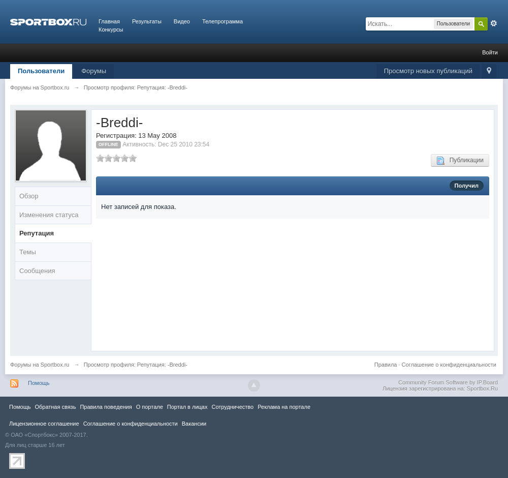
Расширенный (494, 23)
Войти (490, 52)
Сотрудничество (232, 407)
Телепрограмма (222, 21)
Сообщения (37, 271)
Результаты (147, 21)
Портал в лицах (187, 407)
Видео (182, 21)
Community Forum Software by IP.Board (448, 382)
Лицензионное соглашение (44, 424)
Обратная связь (55, 407)
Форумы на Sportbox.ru (40, 365)
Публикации (460, 161)
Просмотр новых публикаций (428, 71)
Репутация (36, 233)
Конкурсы (111, 29)
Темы (27, 252)
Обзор (29, 196)
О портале (149, 407)
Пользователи (41, 71)
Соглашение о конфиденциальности (449, 365)
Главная (109, 21)
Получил (467, 186)
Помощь (39, 383)
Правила (385, 365)
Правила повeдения (106, 407)
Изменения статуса (48, 215)
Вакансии (194, 424)
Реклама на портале (284, 407)
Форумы (93, 71)
